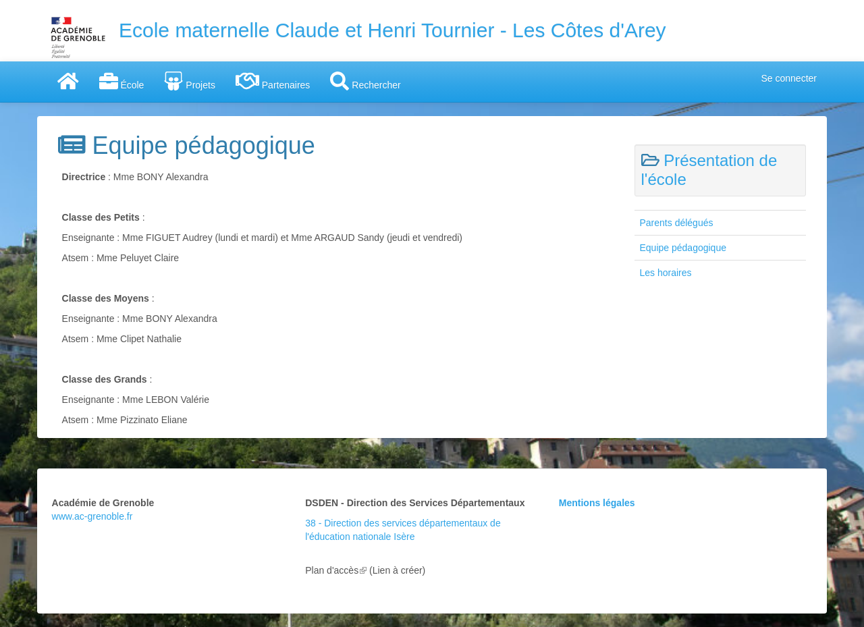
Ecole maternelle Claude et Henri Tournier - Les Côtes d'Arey (392, 30)
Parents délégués (676, 222)
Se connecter (789, 78)
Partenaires (273, 81)
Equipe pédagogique (683, 247)
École (121, 81)
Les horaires (666, 272)
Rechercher (365, 81)
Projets (189, 81)
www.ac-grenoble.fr (92, 516)
